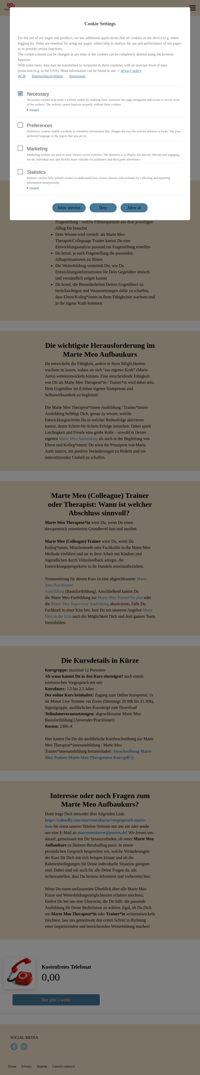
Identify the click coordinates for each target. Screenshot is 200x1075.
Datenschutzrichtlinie (47, 76)
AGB (22, 76)
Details (33, 110)
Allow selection (69, 208)
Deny (103, 208)
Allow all (134, 208)
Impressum (77, 76)
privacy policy (131, 71)
